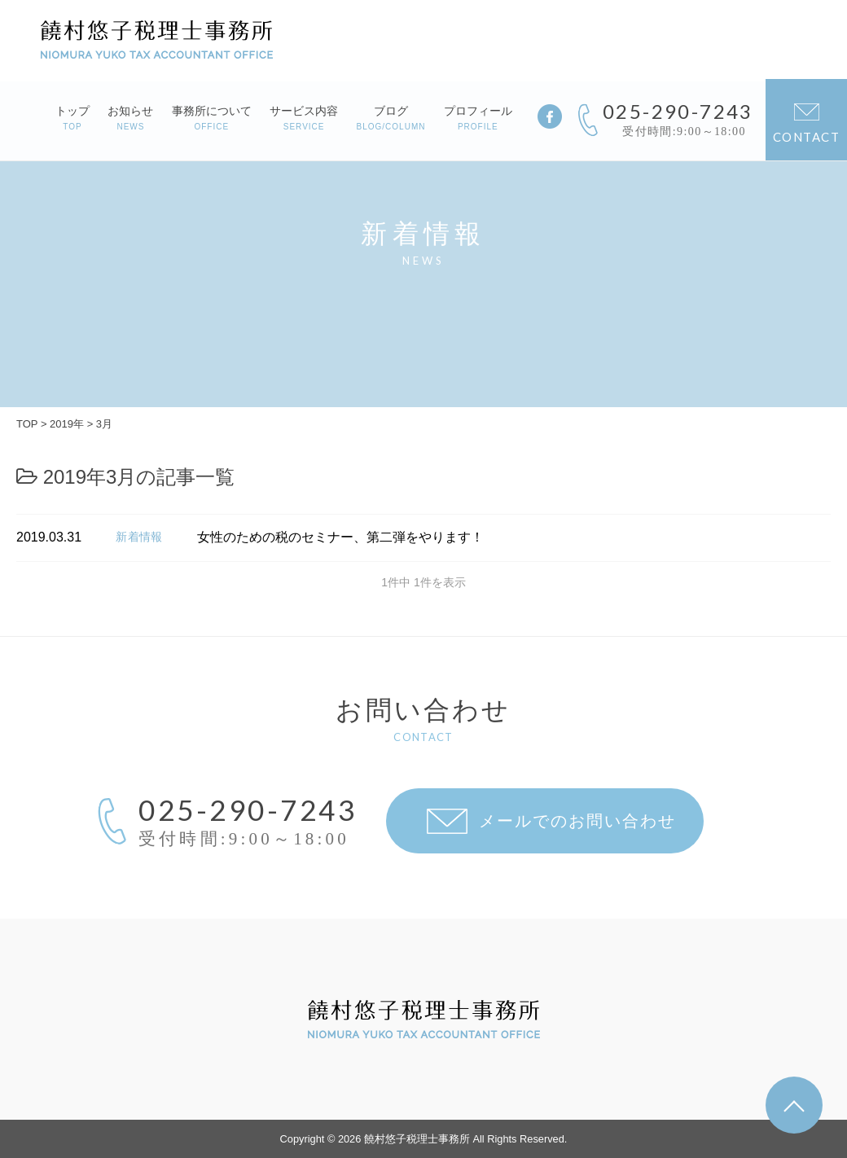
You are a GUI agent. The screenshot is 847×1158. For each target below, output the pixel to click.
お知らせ (130, 117)
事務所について (212, 117)
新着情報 (139, 536)
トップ (72, 117)
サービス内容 (304, 117)
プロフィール (478, 117)
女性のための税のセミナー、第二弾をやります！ (340, 537)
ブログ (391, 117)
